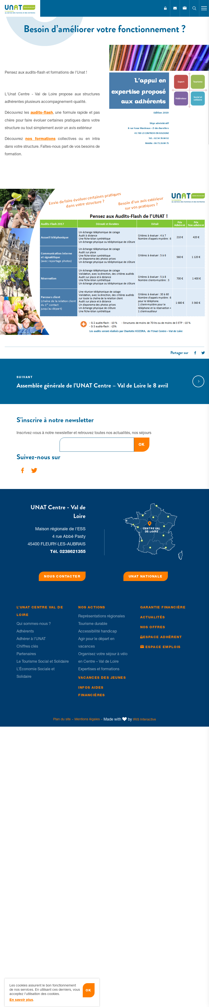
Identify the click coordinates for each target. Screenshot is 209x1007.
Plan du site (62, 719)
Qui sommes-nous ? (34, 623)
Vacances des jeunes (102, 677)
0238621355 (73, 551)
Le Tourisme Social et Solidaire (43, 661)
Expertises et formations (98, 669)
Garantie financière (163, 607)
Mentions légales (87, 719)
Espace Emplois (163, 647)
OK (142, 444)
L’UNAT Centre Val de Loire (40, 611)
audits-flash (41, 112)
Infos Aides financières (91, 691)
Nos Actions (91, 607)
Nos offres (152, 627)
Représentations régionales (101, 616)
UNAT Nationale (146, 576)
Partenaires (26, 654)
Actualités (152, 617)
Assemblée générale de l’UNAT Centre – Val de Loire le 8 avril (98, 381)
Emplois (184, 8)
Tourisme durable (92, 623)
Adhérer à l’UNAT (31, 638)
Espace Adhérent (165, 8)
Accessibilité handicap (97, 631)
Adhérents (25, 631)
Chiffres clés (27, 646)
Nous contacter (62, 576)
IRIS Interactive (144, 719)
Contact (175, 8)
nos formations (40, 138)
